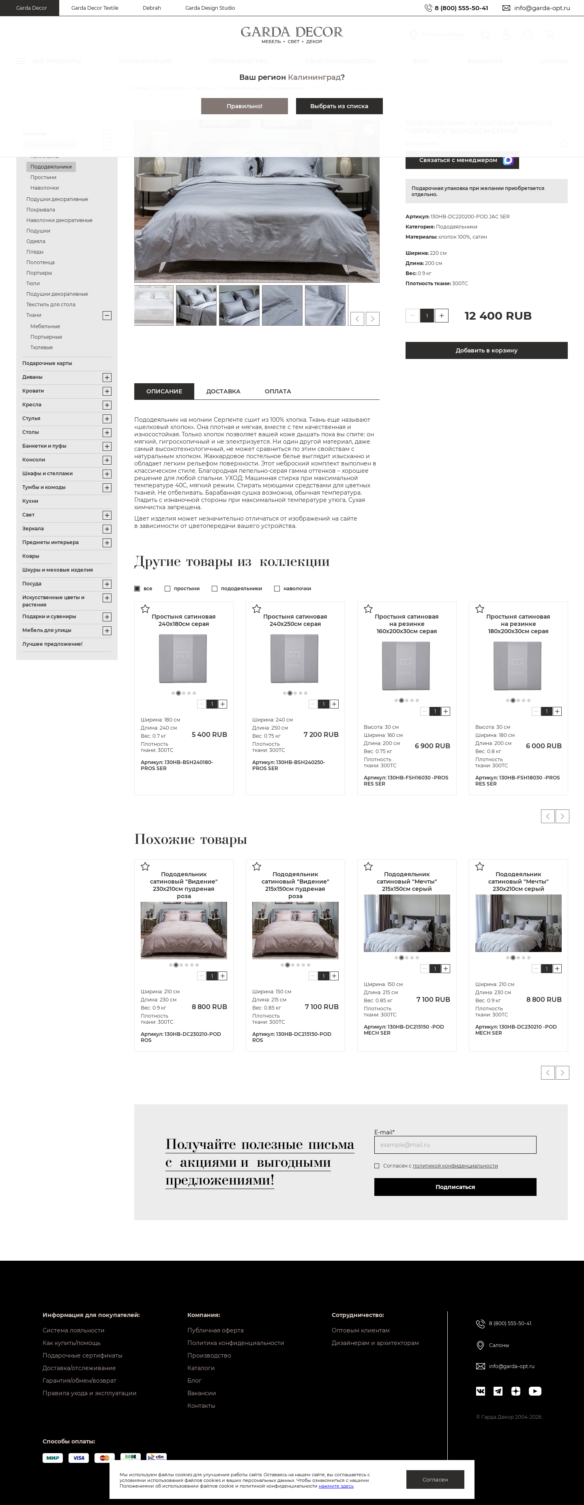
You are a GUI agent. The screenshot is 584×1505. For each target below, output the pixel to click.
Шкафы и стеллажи (47, 473)
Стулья (31, 418)
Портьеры (39, 273)
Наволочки (44, 188)
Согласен (435, 1479)
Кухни (30, 501)
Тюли (33, 283)
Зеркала (33, 528)
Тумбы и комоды (44, 487)
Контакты (201, 1405)
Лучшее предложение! (52, 644)
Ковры (30, 556)
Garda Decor (31, 8)
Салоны (499, 1345)
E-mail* (384, 1132)
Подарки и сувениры (49, 616)
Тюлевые (41, 347)
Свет (28, 515)
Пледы (34, 252)
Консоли (33, 460)
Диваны (32, 377)
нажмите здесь (336, 1486)
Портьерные (46, 337)
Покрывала (40, 210)
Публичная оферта (215, 1330)
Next (563, 816)
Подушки (38, 231)
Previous (548, 816)
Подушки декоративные (57, 199)
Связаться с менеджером (466, 160)
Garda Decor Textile (94, 8)
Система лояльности (74, 1330)
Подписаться (455, 1187)
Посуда (31, 584)
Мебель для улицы (46, 630)
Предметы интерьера (50, 542)
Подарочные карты (47, 363)
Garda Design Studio (210, 8)
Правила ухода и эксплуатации (90, 1393)
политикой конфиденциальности (455, 1166)
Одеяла (35, 241)
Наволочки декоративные (59, 220)
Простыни (43, 177)
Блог (194, 1380)
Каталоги (201, 1368)
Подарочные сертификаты (82, 1355)
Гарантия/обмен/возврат (79, 1380)
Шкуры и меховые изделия (57, 570)
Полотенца (40, 262)
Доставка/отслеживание (79, 1368)
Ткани (33, 315)
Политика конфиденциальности (235, 1343)
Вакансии (201, 1393)
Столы (30, 432)
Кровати (33, 391)
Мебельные (45, 326)
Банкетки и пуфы (44, 446)
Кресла (31, 404)
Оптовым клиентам (361, 1330)
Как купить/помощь (72, 1343)
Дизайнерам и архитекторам (375, 1343)
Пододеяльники (51, 167)
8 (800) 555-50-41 (461, 8)
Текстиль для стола (50, 304)
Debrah (152, 8)
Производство (209, 1355)
